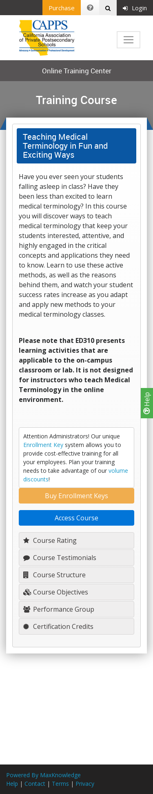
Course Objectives (55, 592)
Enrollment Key (43, 445)
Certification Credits (58, 626)
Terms (60, 783)
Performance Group (58, 609)
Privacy (84, 783)
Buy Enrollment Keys (76, 495)
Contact (34, 783)
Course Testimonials (59, 557)
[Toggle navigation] (128, 39)
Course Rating (50, 540)
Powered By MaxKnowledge (43, 775)
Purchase (62, 8)
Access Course (76, 517)
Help (146, 403)
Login (135, 8)
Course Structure (54, 574)
